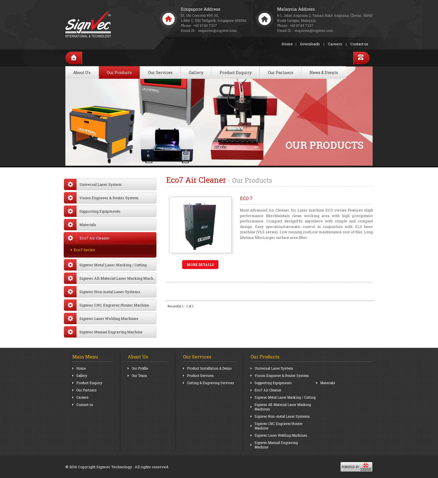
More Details (200, 264)
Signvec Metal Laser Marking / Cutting (105, 264)
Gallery (196, 72)
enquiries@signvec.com (313, 30)
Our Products (119, 72)
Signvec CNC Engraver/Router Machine (106, 305)
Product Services (200, 375)
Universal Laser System (93, 184)
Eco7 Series (84, 249)
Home (287, 43)
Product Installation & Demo (209, 368)
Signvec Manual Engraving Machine (103, 331)
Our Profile (140, 368)
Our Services (160, 72)
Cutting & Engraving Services (210, 383)
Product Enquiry (236, 72)
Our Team (139, 375)
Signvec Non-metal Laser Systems (102, 291)
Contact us (359, 43)
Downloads (310, 43)
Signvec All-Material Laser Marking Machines (110, 278)
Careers (335, 43)
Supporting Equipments (92, 211)
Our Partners (280, 72)
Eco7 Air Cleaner (267, 390)
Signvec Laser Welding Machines (101, 318)
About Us (82, 72)
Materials (80, 224)
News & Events (324, 72)
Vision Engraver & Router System (101, 197)
